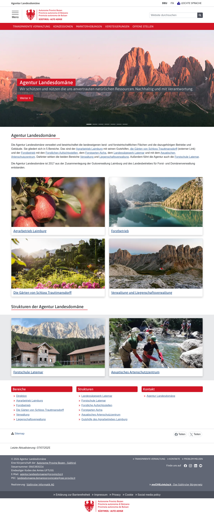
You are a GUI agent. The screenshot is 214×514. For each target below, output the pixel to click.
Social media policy (147, 494)
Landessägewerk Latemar (129, 152)
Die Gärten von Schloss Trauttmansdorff (42, 292)
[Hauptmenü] (15, 14)
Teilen (180, 434)
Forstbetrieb (28, 152)
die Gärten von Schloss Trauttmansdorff (153, 148)
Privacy (115, 494)
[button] (7, 78)
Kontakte (173, 459)
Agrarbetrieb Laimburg (89, 148)
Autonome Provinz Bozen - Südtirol (56, 462)
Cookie (128, 494)
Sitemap (19, 433)
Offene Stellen (143, 26)
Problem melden (192, 459)
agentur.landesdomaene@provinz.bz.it (41, 474)
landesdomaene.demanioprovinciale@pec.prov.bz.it (46, 478)
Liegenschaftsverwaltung (114, 156)
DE (164, 3)
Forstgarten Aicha (95, 152)
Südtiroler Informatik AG (40, 484)
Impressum (100, 494)
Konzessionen (63, 26)
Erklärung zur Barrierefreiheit (72, 494)
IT (172, 3)
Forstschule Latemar (187, 156)
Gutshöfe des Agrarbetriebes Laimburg (104, 419)
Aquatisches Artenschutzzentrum (135, 372)
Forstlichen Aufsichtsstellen (61, 152)
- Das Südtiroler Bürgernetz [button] (175, 484)
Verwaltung (87, 156)
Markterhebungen (89, 26)
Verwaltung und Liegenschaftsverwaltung (141, 292)
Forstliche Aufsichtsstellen (96, 405)
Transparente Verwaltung (31, 26)
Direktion (21, 396)
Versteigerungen (117, 26)
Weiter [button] (25, 98)
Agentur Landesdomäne (161, 396)
